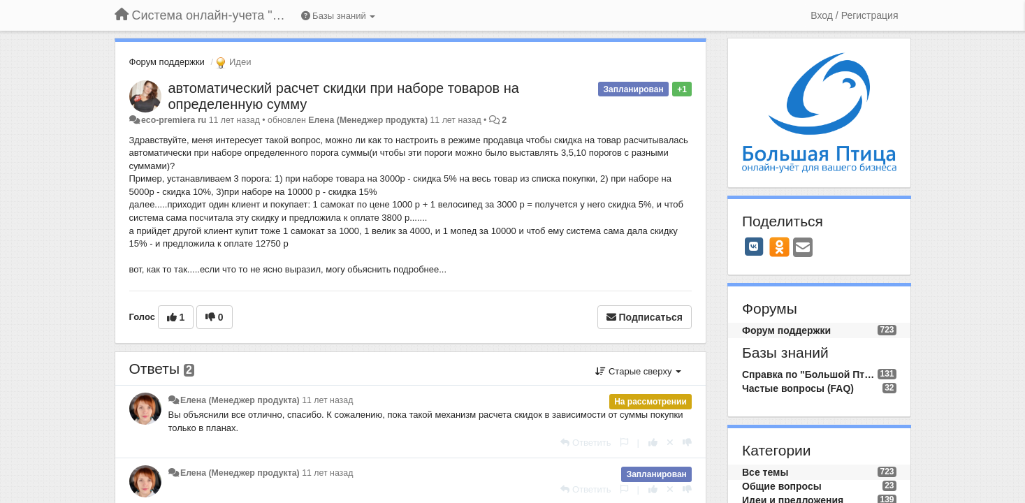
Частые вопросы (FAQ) (798, 388)
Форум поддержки (167, 62)
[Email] (803, 248)
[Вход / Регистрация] (854, 15)
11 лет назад (327, 400)
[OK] (779, 246)
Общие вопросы (782, 486)
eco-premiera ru (173, 120)
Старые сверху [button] (638, 371)
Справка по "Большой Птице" (810, 374)
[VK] (754, 246)
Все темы (765, 472)
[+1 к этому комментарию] (652, 442)
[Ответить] (585, 442)
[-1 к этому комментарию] (687, 442)
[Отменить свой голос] (670, 442)
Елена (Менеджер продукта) (368, 120)
